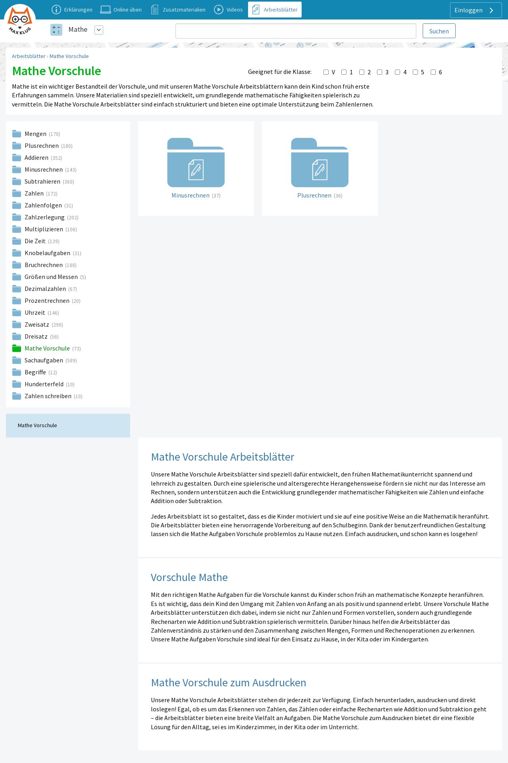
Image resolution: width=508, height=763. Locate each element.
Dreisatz (37, 336)
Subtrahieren (43, 181)
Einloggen (474, 10)
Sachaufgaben (44, 360)
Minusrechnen (44, 169)
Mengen (36, 133)
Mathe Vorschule (69, 56)
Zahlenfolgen (44, 205)
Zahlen (35, 193)
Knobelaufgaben (48, 253)
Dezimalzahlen (46, 288)
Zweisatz (37, 324)
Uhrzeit (35, 312)
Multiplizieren (44, 229)
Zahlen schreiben (49, 396)
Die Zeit (36, 241)
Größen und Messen (52, 277)
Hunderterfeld (45, 384)
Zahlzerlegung (45, 217)
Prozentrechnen (48, 300)
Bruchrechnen (44, 265)
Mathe (77, 29)
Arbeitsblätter (29, 56)
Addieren (37, 157)
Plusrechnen (42, 145)
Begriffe (36, 372)
